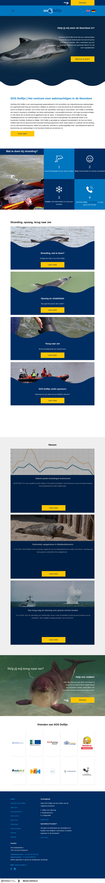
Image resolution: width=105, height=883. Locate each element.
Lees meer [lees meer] (22, 134)
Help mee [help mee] (14, 807)
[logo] (52, 13)
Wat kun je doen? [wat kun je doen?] (82, 59)
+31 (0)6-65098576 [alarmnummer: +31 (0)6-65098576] (23, 857)
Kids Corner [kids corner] (15, 816)
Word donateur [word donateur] (16, 828)
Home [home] (13, 799)
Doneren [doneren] (82, 700)
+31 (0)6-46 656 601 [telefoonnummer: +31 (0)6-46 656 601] (25, 854)
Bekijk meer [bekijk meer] (45, 819)
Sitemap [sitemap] (13, 837)
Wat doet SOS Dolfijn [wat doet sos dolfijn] (18, 803)
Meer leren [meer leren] (14, 820)
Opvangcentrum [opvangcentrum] (16, 812)
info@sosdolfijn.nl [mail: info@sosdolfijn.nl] (19, 865)
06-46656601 (92, 202)
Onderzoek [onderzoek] (14, 824)
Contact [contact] (13, 833)
